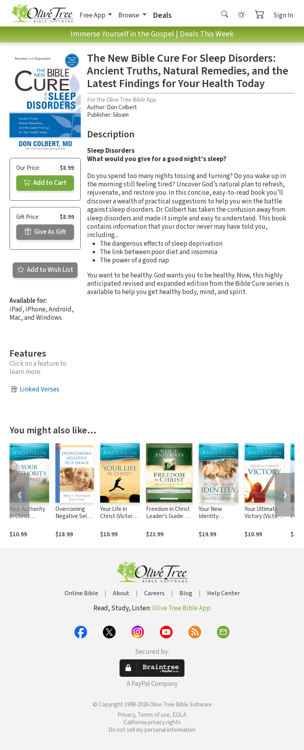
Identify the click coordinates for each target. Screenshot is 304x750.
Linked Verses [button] (39, 389)
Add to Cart (45, 183)
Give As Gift (45, 232)
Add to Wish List (45, 270)
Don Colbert (122, 107)
